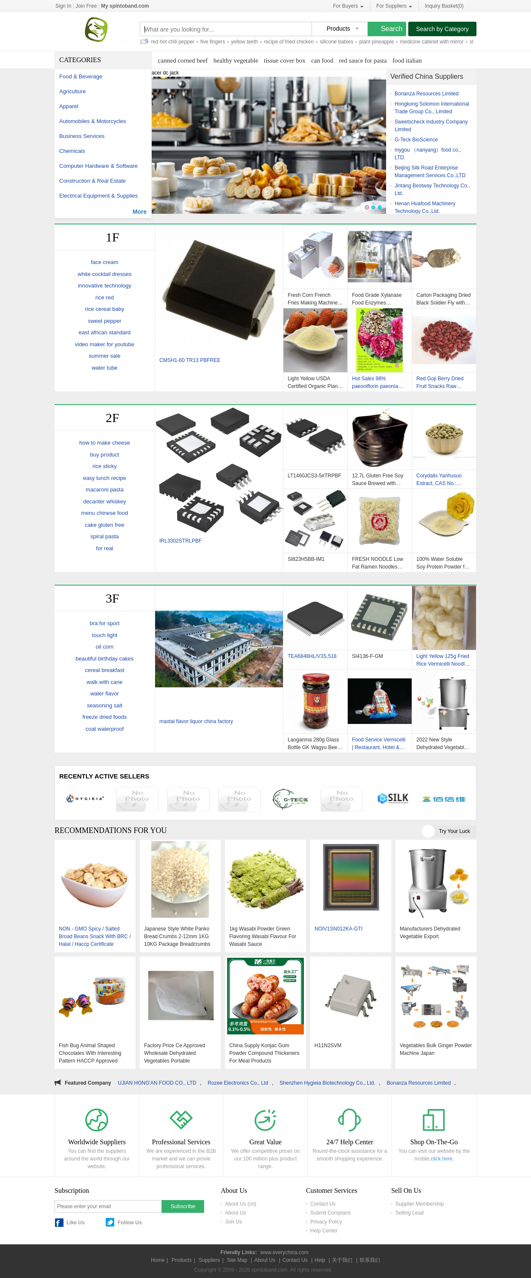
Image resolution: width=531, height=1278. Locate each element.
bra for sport (104, 623)
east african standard (104, 332)
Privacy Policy (326, 1222)
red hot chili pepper (175, 42)
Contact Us (322, 1204)
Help (320, 1260)
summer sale (104, 356)
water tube (105, 368)
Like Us (75, 1223)
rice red (104, 297)
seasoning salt (104, 705)
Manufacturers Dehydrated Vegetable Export (430, 932)
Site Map (237, 1260)
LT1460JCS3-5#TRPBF (314, 476)
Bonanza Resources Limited (427, 94)
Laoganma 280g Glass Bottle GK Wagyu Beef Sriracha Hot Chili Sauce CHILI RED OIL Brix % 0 (313, 743)
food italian (407, 60)
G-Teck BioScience (416, 140)
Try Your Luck (454, 831)
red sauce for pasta (363, 60)
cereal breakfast (104, 670)
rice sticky (104, 466)
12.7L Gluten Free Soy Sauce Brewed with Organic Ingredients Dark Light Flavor (377, 479)
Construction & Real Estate (92, 181)
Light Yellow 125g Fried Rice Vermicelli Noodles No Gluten (443, 660)
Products (182, 1260)
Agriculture (72, 91)
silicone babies (339, 42)
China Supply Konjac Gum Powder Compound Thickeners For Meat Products (264, 1053)
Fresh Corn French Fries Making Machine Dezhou (313, 299)
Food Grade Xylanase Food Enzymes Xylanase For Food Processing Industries (377, 299)
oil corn (105, 646)
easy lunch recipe (104, 478)
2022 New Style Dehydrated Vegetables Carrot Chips (443, 743)
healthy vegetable (236, 60)
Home (157, 1260)
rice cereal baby (104, 309)
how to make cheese (104, 442)
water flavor (104, 693)
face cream (104, 262)
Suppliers (209, 1260)
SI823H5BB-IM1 (306, 559)
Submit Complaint (330, 1213)
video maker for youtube (104, 344)
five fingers (215, 42)
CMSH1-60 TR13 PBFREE (189, 360)
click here (442, 1159)
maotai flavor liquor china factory (196, 721)
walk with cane (105, 682)
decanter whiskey (104, 501)
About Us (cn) (240, 1204)
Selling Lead (409, 1213)
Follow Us (130, 1223)
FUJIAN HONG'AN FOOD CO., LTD (160, 1083)
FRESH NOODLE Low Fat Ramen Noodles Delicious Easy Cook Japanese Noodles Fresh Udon (377, 563)
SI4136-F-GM (367, 656)
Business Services (81, 136)
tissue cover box (284, 60)
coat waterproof (105, 729)
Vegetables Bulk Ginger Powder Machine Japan (436, 1049)
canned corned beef (183, 60)
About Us (235, 1213)
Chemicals (72, 151)
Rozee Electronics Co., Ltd (243, 1083)
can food (322, 60)
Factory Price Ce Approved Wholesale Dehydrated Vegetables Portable (174, 1053)
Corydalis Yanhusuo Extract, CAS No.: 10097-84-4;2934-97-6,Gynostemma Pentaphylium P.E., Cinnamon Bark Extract (442, 479)
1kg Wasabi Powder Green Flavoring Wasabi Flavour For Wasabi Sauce (262, 936)
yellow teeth (247, 42)
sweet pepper (104, 321)
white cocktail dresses (104, 274)
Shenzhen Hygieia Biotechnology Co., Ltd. (333, 1083)
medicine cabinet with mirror (434, 42)
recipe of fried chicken (291, 42)
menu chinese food (104, 513)
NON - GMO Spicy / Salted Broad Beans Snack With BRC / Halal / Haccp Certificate (95, 936)
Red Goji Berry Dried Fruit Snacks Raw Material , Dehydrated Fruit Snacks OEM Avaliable (440, 382)
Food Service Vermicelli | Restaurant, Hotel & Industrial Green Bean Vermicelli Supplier (378, 743)
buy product (104, 454)
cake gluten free (104, 525)
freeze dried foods (104, 717)
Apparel (68, 106)
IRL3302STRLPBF (180, 541)
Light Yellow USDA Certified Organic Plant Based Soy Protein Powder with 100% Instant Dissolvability (313, 382)
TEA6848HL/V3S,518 (312, 656)
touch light (104, 635)
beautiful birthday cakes (104, 658)
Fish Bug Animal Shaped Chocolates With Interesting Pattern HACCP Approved (90, 1053)
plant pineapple (379, 42)
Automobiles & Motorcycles (92, 121)
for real (104, 548)
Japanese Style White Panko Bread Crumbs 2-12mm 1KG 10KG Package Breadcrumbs (177, 936)
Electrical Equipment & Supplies (98, 195)
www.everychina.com (284, 1252)
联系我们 (370, 1260)
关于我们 (342, 1260)
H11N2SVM (328, 1045)
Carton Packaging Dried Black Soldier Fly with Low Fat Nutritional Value (443, 299)
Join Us (233, 1222)
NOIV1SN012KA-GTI (339, 929)
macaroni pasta (105, 489)
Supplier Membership (419, 1204)
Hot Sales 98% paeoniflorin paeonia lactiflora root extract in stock (378, 382)
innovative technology (104, 285)
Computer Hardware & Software (98, 166)
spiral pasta (104, 536)
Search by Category (442, 29)
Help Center (324, 1231)
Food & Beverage (80, 76)
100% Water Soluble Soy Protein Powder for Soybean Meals (442, 563)
